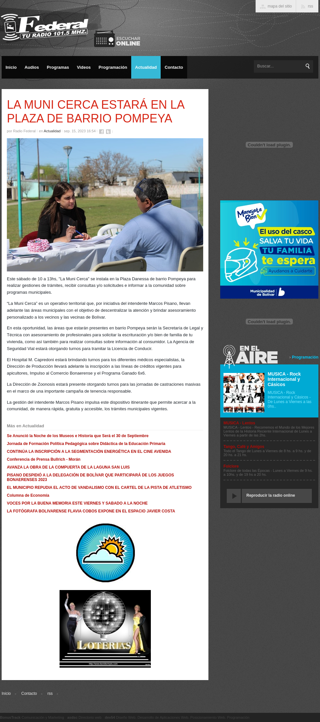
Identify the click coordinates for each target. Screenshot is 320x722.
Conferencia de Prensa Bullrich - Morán (43, 459)
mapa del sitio (280, 6)
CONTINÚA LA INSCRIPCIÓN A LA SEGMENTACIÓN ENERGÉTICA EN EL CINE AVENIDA (89, 451)
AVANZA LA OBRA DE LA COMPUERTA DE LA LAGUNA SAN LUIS (68, 467)
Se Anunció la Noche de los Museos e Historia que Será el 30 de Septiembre (78, 436)
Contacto (29, 693)
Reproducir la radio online (270, 495)
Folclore (231, 466)
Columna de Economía (28, 495)
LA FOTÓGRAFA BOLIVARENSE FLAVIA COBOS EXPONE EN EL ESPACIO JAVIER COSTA (91, 511)
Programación (305, 357)
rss (50, 693)
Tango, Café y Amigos (243, 446)
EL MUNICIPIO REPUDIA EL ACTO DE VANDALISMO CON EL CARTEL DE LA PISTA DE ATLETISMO (99, 487)
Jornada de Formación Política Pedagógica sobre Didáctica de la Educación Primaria (86, 443)
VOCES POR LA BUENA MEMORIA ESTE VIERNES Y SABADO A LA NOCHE (77, 503)
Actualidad (52, 131)
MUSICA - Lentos (239, 423)
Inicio (6, 693)
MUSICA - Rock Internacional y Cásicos (284, 379)
